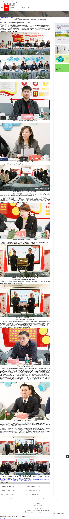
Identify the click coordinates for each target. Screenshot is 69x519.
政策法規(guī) (22, 498)
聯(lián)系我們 (52, 498)
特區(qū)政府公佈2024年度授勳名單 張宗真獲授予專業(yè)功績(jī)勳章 (40, 486)
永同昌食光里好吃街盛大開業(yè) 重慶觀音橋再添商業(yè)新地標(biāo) (40, 490)
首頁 (2, 7)
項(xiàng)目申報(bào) (31, 498)
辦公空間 (11, 498)
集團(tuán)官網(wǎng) (43, 498)
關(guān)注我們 (59, 498)
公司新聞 (11, 17)
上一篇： (20, 479)
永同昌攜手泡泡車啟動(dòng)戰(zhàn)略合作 (10, 490)
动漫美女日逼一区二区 (5, 518)
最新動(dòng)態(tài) (4, 17)
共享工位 (16, 498)
